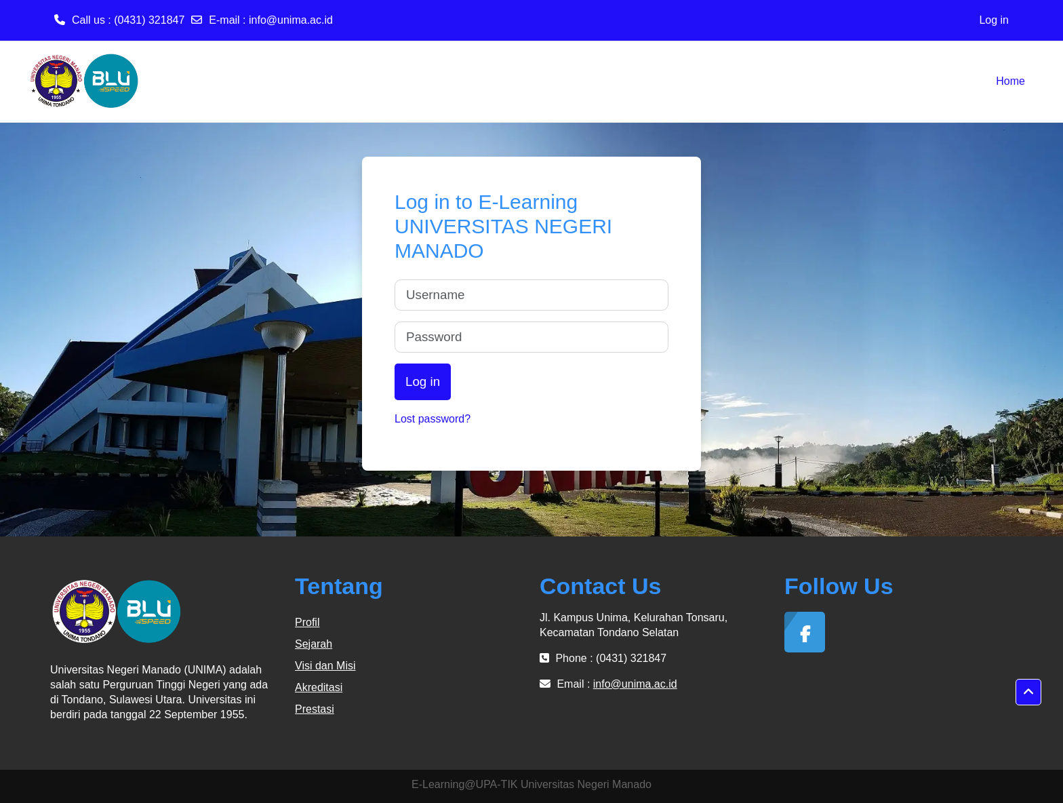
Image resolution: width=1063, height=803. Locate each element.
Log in (994, 20)
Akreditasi (318, 687)
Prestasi (314, 709)
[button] (1028, 692)
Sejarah (313, 644)
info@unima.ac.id (291, 20)
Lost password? (432, 419)
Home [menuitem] (1010, 81)
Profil (307, 622)
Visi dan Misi (325, 665)
